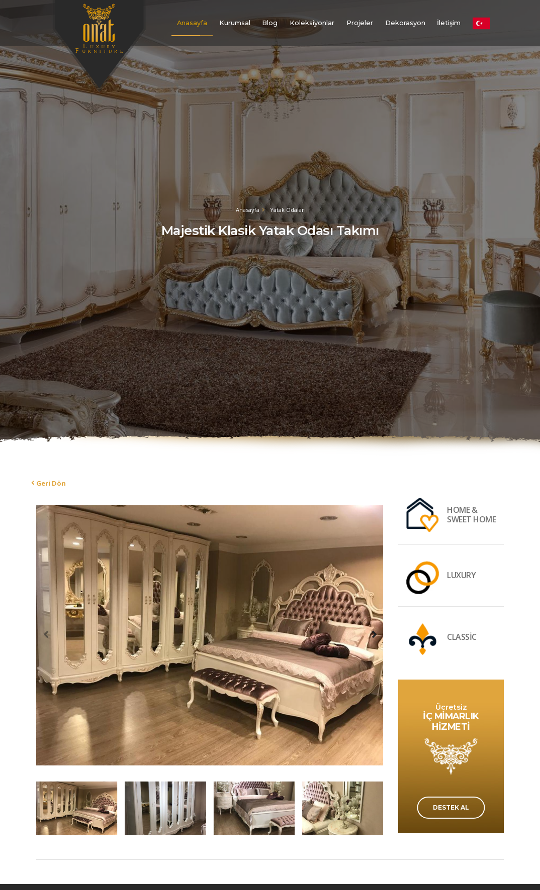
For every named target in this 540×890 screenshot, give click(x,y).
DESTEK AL (451, 807)
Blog (270, 23)
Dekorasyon (405, 23)
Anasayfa (192, 23)
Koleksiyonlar (312, 23)
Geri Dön (51, 483)
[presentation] (46, 633)
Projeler (359, 23)
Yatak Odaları (288, 209)
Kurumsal (234, 23)
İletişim (449, 23)
